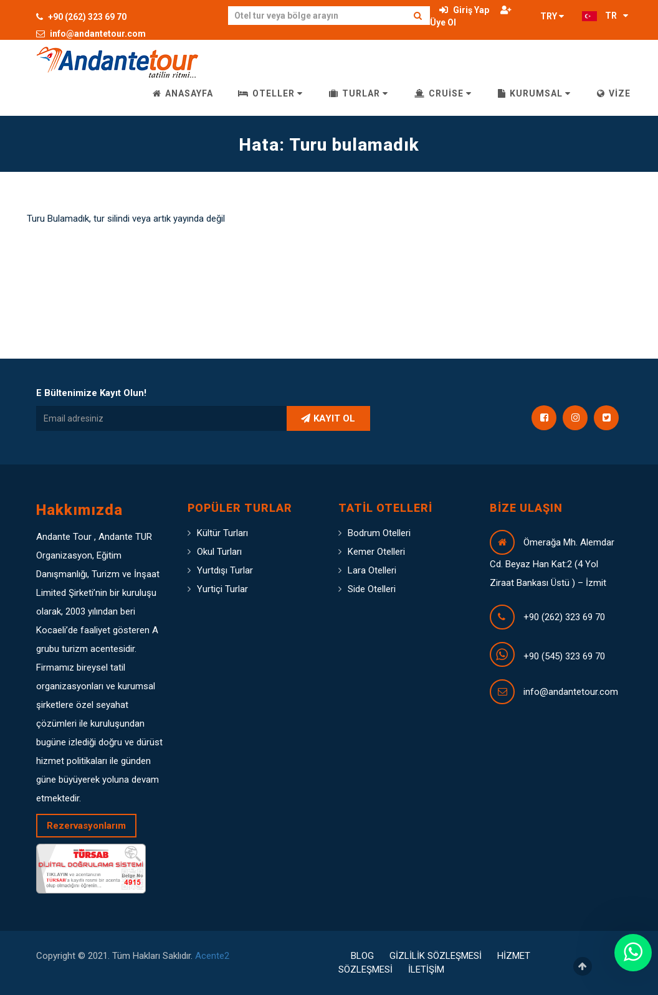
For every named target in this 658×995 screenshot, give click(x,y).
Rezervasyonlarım (86, 825)
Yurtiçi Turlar (222, 589)
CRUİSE (443, 93)
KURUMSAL (534, 93)
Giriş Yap (464, 10)
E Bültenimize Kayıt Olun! (91, 392)
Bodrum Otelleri (379, 533)
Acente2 (212, 955)
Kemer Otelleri (376, 551)
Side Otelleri (372, 589)
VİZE (614, 93)
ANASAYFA (183, 93)
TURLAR (358, 93)
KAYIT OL (328, 418)
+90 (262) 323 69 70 (81, 17)
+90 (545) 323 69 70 (564, 656)
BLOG (362, 955)
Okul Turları (219, 551)
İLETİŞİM (426, 969)
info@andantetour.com (91, 34)
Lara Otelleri (372, 570)
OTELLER (270, 93)
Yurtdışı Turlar (225, 570)
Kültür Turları (222, 533)
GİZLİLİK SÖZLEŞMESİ (435, 955)
